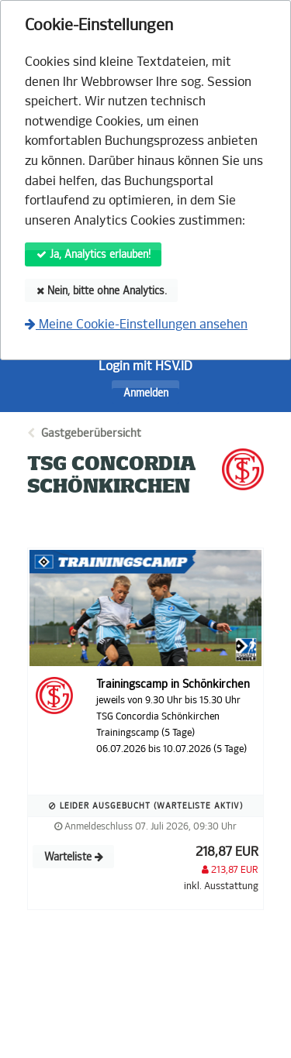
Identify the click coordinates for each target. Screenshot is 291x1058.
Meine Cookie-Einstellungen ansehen (136, 324)
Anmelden (145, 393)
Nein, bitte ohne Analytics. (101, 291)
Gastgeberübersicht (91, 433)
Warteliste (73, 857)
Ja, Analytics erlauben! (93, 254)
